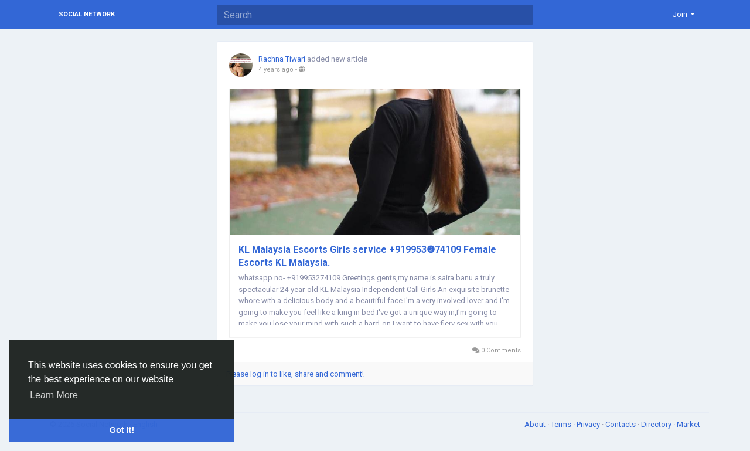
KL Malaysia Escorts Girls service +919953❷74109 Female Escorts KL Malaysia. (367, 256)
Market (688, 424)
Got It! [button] (122, 430)
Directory (657, 424)
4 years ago (276, 69)
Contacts (621, 424)
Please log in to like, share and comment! (295, 373)
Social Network (87, 14)
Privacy (589, 424)
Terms (562, 424)
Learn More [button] (54, 395)
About (535, 424)
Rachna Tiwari (282, 59)
